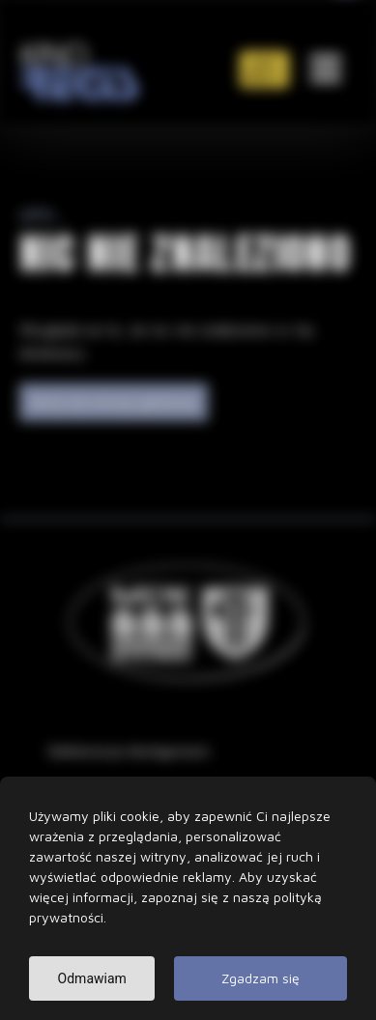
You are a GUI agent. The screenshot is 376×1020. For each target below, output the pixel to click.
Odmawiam (92, 988)
